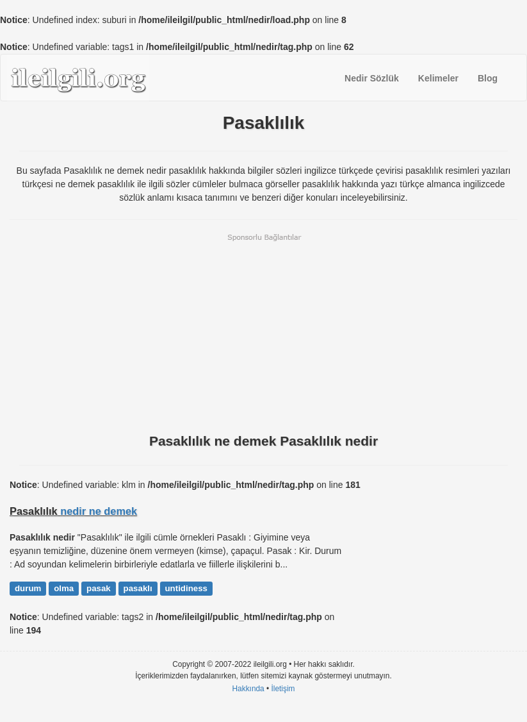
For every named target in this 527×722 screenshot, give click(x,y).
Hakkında (248, 688)
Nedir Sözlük (372, 78)
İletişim (283, 688)
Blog (488, 78)
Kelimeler (438, 78)
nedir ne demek (98, 511)
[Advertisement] (263, 332)
